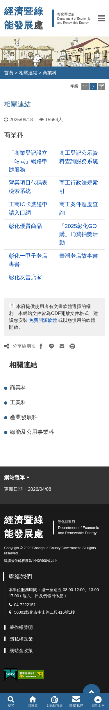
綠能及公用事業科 (32, 432)
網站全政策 (21, 650)
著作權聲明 (21, 627)
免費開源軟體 (43, 320)
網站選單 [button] (16, 477)
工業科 (18, 402)
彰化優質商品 (25, 226)
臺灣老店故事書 (78, 256)
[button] (101, 18)
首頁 (8, 72)
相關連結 (28, 72)
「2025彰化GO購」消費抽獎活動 (78, 234)
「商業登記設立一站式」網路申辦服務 (28, 161)
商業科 (50, 72)
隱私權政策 (21, 639)
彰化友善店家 (25, 277)
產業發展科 (23, 417)
